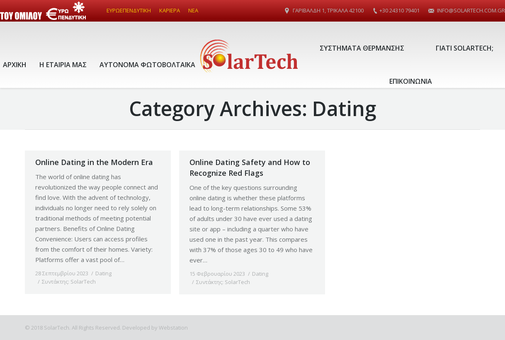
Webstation (173, 327)
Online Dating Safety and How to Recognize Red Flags (249, 167)
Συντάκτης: (69, 281)
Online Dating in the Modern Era (94, 162)
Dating (103, 273)
